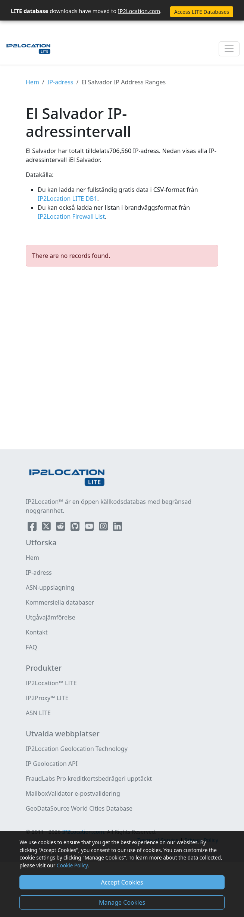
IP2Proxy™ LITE (47, 698)
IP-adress (60, 82)
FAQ (31, 647)
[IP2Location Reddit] (61, 528)
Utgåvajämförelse (50, 617)
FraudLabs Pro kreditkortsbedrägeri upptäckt (89, 778)
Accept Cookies (122, 882)
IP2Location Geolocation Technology (77, 749)
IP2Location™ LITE (51, 683)
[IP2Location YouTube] (90, 528)
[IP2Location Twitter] (47, 528)
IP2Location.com (139, 11)
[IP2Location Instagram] (104, 528)
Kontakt (37, 632)
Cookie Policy (72, 865)
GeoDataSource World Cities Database (79, 808)
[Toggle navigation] (229, 48)
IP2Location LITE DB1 (67, 198)
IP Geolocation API (52, 764)
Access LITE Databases (201, 11)
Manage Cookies (122, 902)
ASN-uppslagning (50, 587)
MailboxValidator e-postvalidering (73, 793)
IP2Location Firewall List (71, 216)
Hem (32, 82)
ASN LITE (38, 713)
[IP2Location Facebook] (33, 528)
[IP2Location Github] (76, 528)
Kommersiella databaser (60, 602)
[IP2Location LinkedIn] (117, 528)
